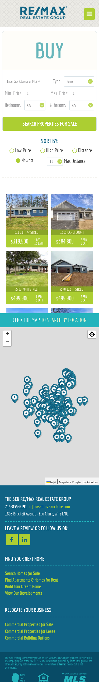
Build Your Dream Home (23, 586)
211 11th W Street (27, 232)
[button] (27, 403)
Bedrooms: (13, 105)
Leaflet (51, 482)
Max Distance (75, 161)
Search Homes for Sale (22, 573)
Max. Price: (59, 93)
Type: (57, 81)
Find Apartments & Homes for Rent (31, 580)
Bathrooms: (58, 105)
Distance (85, 150)
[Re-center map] (92, 334)
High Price (54, 150)
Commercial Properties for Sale (29, 624)
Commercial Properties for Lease (30, 631)
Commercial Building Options (27, 638)
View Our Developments (23, 593)
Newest (27, 160)
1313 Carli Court (72, 232)
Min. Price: (13, 93)
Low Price (23, 150)
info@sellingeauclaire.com (49, 506)
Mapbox (78, 482)
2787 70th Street (27, 289)
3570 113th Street (71, 289)
